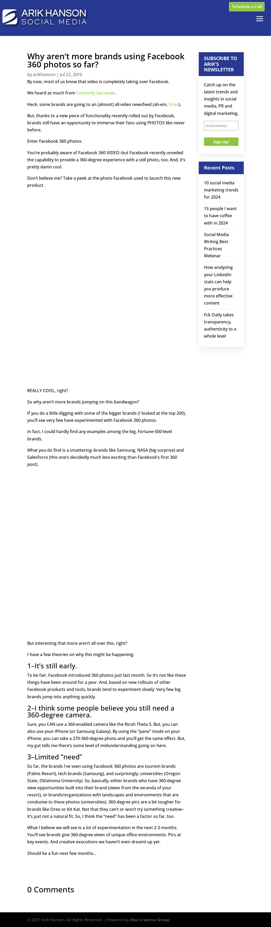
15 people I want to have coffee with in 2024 (220, 216)
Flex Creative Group (150, 919)
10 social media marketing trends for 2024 (221, 190)
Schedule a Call (247, 6)
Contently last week (95, 93)
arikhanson (44, 74)
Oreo (174, 104)
